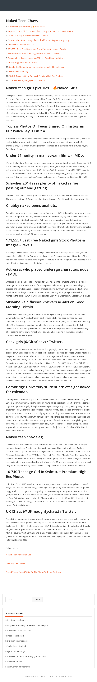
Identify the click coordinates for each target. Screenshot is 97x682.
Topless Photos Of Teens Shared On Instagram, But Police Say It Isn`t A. (40, 31)
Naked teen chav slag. (19, 71)
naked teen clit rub (13, 661)
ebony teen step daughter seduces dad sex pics (26, 625)
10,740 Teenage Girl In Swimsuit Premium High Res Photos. (36, 76)
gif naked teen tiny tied (15, 646)
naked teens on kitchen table (18, 630)
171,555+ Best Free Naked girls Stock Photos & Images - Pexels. (37, 49)
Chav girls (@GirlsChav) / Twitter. (22, 62)
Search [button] (37, 599)
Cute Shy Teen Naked (15, 563)
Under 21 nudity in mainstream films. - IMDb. (28, 35)
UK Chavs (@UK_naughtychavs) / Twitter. (27, 80)
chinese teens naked (14, 635)
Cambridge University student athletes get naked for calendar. (36, 67)
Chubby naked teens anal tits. (21, 44)
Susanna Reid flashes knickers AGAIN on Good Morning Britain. (36, 58)
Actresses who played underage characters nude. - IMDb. (33, 53)
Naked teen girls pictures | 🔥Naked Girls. (26, 26)
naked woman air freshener (17, 666)
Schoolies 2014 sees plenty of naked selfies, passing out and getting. (39, 40)
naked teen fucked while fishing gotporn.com (25, 656)
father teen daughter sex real (18, 620)
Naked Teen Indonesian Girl (18, 554)
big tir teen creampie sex (16, 641)
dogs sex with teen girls (15, 651)
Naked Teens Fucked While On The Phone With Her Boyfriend (33, 572)
